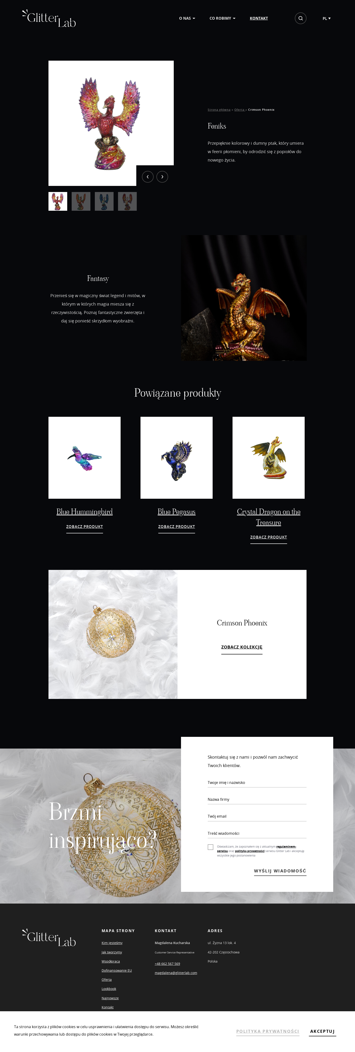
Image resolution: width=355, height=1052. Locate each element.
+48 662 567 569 (167, 963)
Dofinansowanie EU (117, 970)
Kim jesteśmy (112, 943)
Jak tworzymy (112, 952)
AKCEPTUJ (322, 1031)
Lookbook (109, 988)
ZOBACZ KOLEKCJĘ (242, 647)
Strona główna (219, 110)
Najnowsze (110, 998)
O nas (185, 18)
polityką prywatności (249, 851)
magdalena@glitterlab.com (176, 973)
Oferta (239, 110)
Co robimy (220, 18)
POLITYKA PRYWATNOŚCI (268, 1031)
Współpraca (111, 961)
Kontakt (259, 18)
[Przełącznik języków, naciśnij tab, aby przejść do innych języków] (326, 18)
